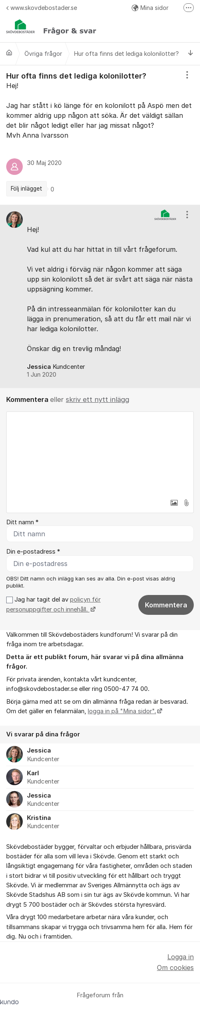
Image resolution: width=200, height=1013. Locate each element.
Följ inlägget (26, 188)
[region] (100, 135)
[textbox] (100, 453)
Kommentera (166, 605)
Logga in (180, 957)
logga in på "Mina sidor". (122, 711)
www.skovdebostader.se (41, 7)
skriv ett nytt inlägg (97, 399)
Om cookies (175, 967)
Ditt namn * (22, 522)
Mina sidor (150, 7)
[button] (174, 503)
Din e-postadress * (33, 551)
